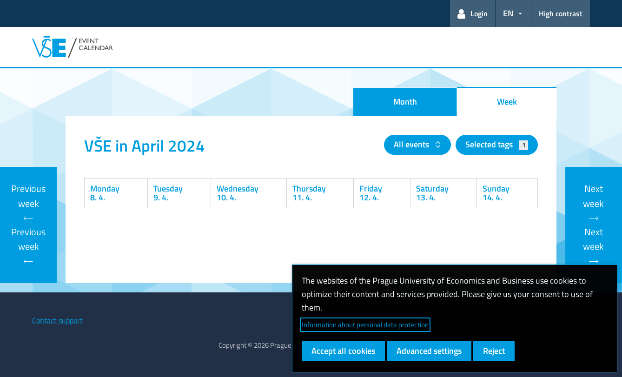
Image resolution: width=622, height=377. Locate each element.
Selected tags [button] (496, 144)
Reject (494, 350)
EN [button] (508, 13)
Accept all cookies (343, 350)
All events (412, 144)
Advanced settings (429, 350)
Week (507, 101)
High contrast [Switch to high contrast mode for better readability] (560, 13)
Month (405, 101)
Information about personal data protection (365, 324)
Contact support (57, 320)
